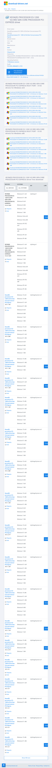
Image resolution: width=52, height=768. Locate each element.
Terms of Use (31, 765)
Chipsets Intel (11, 52)
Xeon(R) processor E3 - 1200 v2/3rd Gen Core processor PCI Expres (24, 36)
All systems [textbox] (23, 188)
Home (5, 9)
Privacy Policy (39, 765)
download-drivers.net (18, 3)
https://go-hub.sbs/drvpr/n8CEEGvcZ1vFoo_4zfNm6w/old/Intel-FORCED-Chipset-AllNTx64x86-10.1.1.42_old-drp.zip (25, 76)
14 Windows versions (13, 62)
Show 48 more (26, 758)
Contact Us (46, 765)
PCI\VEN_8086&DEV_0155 (14, 66)
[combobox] (10, 188)
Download (48, 217)
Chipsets (13, 9)
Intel (9, 9)
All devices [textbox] (10, 188)
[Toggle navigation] (4, 765)
